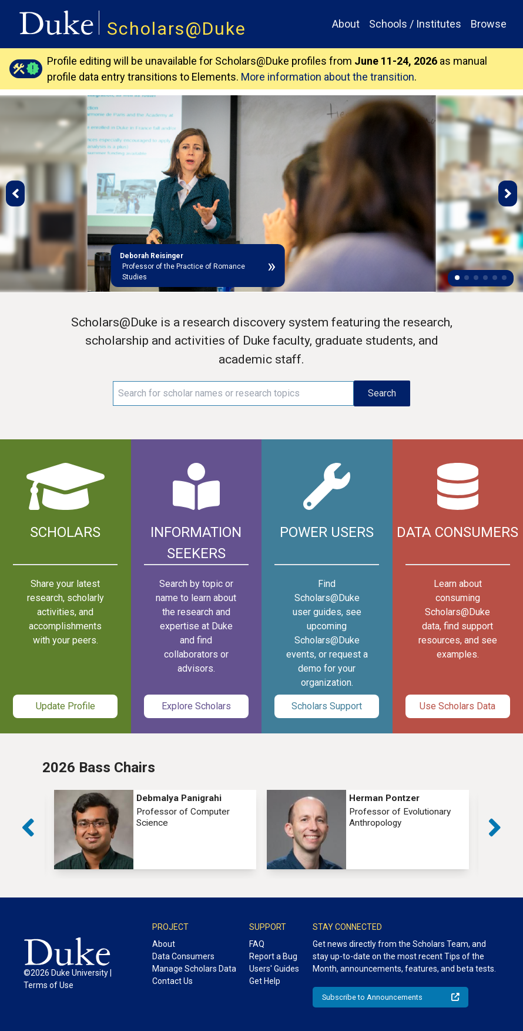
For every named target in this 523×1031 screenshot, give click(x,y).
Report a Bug (273, 956)
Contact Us (172, 981)
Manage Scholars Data (194, 968)
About (346, 24)
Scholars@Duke (176, 28)
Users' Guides (274, 968)
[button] (457, 277)
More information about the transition (327, 77)
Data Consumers (183, 956)
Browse (489, 24)
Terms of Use (48, 985)
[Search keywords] (233, 393)
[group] (155, 829)
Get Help (264, 981)
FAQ (256, 944)
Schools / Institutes (415, 24)
